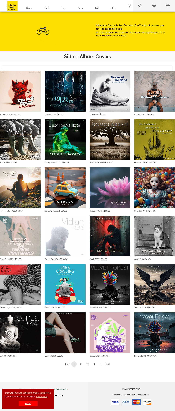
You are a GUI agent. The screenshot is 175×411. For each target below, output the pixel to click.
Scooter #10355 (51, 307)
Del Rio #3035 (50, 356)
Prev (67, 364)
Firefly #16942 (51, 114)
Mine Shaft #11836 (97, 307)
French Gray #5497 (53, 259)
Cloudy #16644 (140, 114)
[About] (80, 7)
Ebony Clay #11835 (142, 356)
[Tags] (63, 7)
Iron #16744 (94, 114)
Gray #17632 (139, 259)
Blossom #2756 (96, 356)
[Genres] (29, 7)
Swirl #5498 (5, 356)
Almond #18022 (6, 114)
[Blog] (113, 7)
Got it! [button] (28, 403)
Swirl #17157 (5, 162)
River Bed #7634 (97, 211)
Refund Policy (57, 395)
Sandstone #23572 (52, 211)
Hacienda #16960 (141, 162)
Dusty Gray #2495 (7, 307)
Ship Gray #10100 (141, 211)
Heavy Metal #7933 (8, 211)
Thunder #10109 (141, 307)
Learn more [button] (41, 396)
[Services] (46, 7)
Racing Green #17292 (54, 162)
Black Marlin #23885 (98, 162)
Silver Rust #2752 (7, 259)
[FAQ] (97, 7)
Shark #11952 (95, 259)
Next (108, 364)
